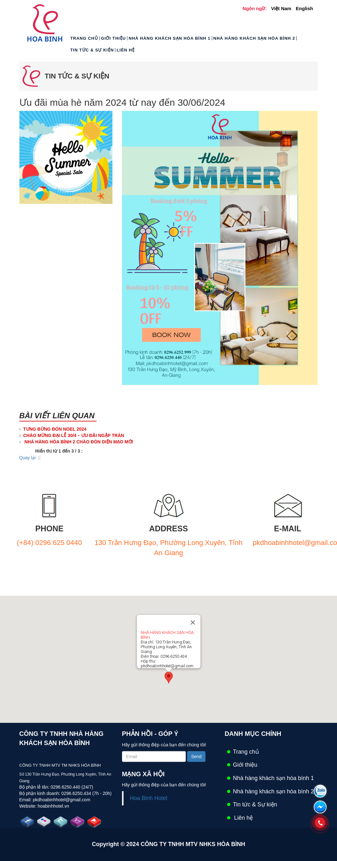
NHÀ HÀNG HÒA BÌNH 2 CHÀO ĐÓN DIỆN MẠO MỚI (78, 441)
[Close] (192, 622)
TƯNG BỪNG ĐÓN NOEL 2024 (54, 429)
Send (196, 756)
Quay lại (27, 457)
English (304, 8)
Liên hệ (126, 50)
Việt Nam (281, 8)
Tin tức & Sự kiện (92, 50)
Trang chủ (84, 38)
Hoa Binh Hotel (148, 798)
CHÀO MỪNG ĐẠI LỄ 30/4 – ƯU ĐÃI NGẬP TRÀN (73, 435)
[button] (169, 677)
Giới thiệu (113, 38)
